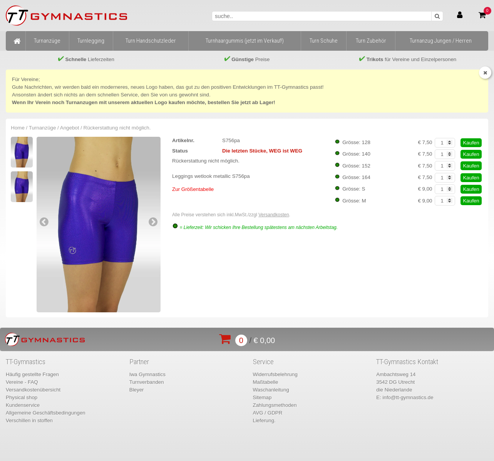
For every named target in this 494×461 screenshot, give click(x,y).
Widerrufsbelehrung (275, 374)
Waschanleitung (271, 390)
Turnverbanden (146, 382)
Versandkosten (273, 214)
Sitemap (262, 397)
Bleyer (136, 390)
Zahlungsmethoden (275, 405)
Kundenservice (23, 405)
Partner (139, 362)
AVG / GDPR (268, 413)
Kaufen (471, 143)
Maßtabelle (265, 382)
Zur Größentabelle (193, 189)
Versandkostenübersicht (33, 390)
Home (18, 128)
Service (263, 362)
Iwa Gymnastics (147, 374)
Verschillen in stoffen (29, 420)
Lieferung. (264, 420)
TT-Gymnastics (25, 362)
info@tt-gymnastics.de (408, 397)
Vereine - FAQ (22, 382)
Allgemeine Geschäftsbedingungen (45, 413)
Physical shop (21, 397)
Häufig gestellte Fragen (32, 374)
